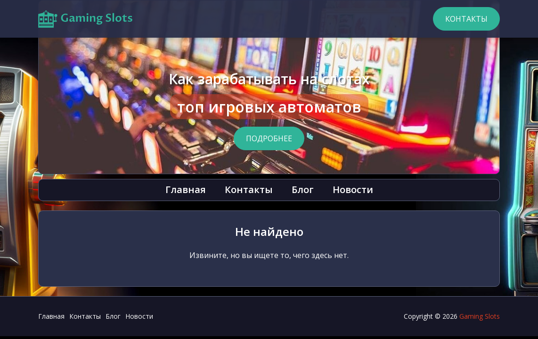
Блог (303, 189)
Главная (185, 189)
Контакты (466, 19)
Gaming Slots (479, 316)
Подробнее (269, 138)
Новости (353, 189)
